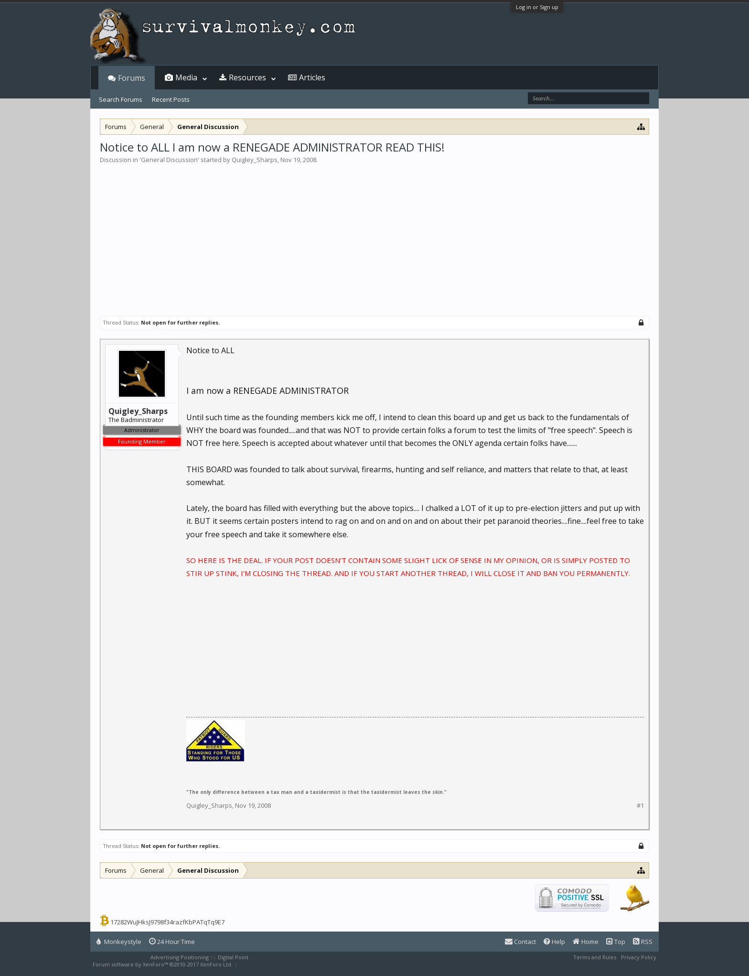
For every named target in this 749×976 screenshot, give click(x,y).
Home (586, 941)
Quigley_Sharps (255, 159)
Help (554, 941)
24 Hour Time (172, 941)
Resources (247, 77)
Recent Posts (171, 99)
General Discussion (169, 159)
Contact (520, 941)
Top (615, 941)
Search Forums (120, 99)
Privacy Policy (638, 957)
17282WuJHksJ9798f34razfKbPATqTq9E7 (167, 922)
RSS (643, 941)
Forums (131, 78)
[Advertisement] (374, 236)
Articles (312, 77)
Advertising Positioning (179, 957)
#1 (640, 806)
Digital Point (233, 957)
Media (186, 77)
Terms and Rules (594, 957)
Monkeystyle (118, 941)
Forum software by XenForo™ (163, 964)
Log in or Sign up (537, 7)
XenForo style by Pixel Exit (272, 964)
